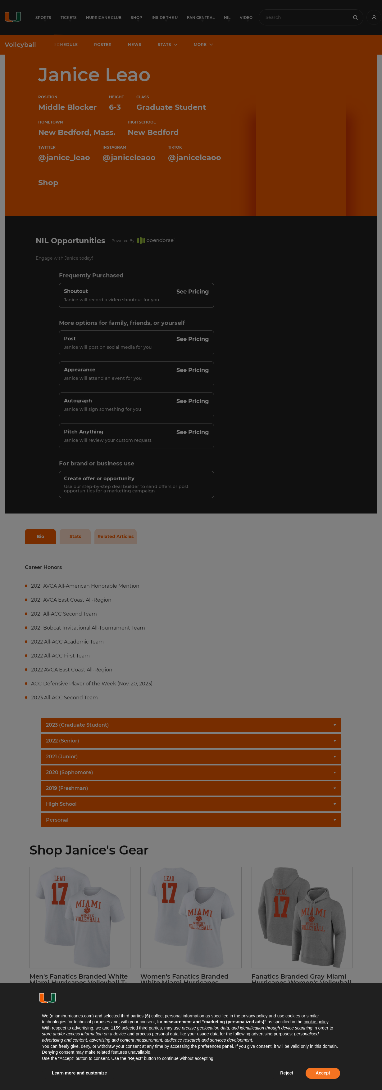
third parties (150, 1027)
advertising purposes (272, 1033)
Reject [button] (286, 1072)
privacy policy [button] (254, 1015)
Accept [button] (323, 1072)
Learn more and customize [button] (79, 1072)
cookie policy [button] (316, 1021)
